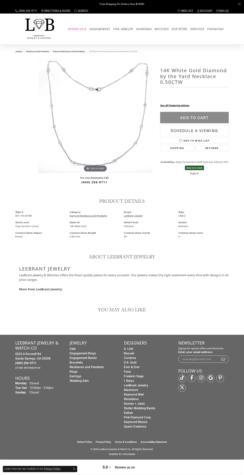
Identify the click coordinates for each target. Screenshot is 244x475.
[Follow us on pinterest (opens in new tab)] (220, 378)
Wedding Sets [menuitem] (79, 381)
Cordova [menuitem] (130, 358)
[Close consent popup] (74, 469)
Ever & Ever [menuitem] (132, 367)
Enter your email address (195, 352)
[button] (81, 11)
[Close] (239, 4)
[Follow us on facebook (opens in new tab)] (191, 378)
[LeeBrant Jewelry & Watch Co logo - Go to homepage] (39, 29)
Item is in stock (194, 167)
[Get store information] (27, 368)
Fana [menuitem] (127, 371)
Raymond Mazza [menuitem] (135, 422)
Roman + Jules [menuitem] (134, 403)
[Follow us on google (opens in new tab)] (210, 378)
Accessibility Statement (154, 442)
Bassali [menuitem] (129, 353)
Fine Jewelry (123, 29)
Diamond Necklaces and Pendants (69, 51)
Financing (215, 29)
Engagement (100, 29)
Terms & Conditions (126, 442)
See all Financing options (174, 105)
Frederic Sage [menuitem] (134, 376)
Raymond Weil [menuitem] (134, 394)
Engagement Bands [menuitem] (83, 358)
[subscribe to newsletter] (223, 359)
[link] (26, 11)
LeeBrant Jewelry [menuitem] (136, 385)
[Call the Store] (26, 363)
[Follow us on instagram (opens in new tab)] (201, 378)
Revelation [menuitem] (131, 399)
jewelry (18, 51)
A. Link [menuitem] (128, 349)
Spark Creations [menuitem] (135, 426)
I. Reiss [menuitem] (129, 381)
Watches (162, 29)
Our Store (179, 29)
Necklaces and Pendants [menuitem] (87, 367)
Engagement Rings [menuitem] (83, 353)
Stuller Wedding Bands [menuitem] (139, 408)
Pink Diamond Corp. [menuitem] (138, 417)
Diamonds (144, 29)
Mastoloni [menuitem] (131, 390)
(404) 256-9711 (94, 182)
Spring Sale (77, 29)
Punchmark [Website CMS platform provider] (129, 454)
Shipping (177, 148)
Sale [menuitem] (73, 349)
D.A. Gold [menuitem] (130, 362)
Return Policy (84, 442)
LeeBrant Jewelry (133, 215)
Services (197, 29)
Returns (212, 148)
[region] (95, 116)
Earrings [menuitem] (75, 376)
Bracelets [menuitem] (76, 362)
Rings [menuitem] (74, 371)
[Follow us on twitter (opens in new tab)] (182, 388)
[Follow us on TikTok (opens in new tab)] (182, 378)
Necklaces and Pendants (37, 51)
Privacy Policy (103, 442)
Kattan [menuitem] (128, 413)
